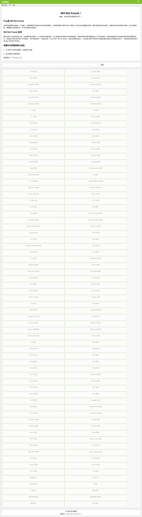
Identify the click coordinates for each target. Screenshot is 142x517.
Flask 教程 (33, 168)
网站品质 (96, 490)
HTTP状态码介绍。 (17, 58)
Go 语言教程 (33, 181)
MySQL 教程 (33, 278)
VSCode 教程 (95, 426)
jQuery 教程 (33, 233)
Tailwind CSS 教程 (95, 406)
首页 (10, 5)
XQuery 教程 (33, 464)
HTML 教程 (33, 200)
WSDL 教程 (33, 445)
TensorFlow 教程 (95, 413)
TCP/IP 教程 (33, 413)
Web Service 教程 (96, 439)
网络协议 (33, 503)
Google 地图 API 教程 (95, 181)
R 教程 (33, 342)
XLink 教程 (95, 445)
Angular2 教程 (33, 84)
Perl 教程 (33, 303)
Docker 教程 (95, 142)
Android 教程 (95, 78)
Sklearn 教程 (95, 381)
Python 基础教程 (33, 329)
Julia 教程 (95, 239)
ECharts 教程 (95, 149)
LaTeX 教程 (33, 252)
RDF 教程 (95, 342)
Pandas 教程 (95, 297)
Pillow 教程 (33, 310)
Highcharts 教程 (33, 187)
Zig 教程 (95, 471)
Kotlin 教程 (95, 245)
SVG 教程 (95, 394)
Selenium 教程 (96, 374)
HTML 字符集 (95, 194)
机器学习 (96, 477)
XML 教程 (33, 458)
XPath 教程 (96, 458)
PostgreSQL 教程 (33, 316)
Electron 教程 (95, 155)
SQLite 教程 (33, 394)
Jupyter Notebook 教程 (33, 245)
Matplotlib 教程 (33, 265)
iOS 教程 (96, 207)
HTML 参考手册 (33, 194)
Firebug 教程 (95, 162)
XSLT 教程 (33, 471)
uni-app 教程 (95, 419)
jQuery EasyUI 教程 (95, 220)
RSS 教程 (95, 355)
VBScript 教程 (33, 426)
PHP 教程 (95, 303)
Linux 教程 (95, 252)
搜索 (102, 65)
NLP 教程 (33, 284)
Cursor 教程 (33, 136)
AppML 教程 (33, 91)
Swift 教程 (33, 406)
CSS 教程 (33, 129)
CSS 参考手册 (96, 123)
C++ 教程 (33, 117)
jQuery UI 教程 (96, 226)
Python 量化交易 (33, 336)
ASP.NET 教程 (33, 97)
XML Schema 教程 (95, 452)
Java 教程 (33, 213)
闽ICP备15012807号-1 (74, 514)
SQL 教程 (95, 387)
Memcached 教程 (33, 271)
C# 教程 (95, 110)
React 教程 (33, 348)
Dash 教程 (95, 136)
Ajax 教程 (33, 78)
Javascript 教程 (33, 220)
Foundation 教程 (33, 175)
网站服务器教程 (95, 497)
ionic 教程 (33, 207)
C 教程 (33, 110)
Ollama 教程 (95, 290)
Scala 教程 (95, 368)
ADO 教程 (33, 71)
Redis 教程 (95, 348)
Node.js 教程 (95, 284)
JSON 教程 (95, 233)
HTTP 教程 (95, 200)
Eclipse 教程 (33, 155)
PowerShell (96, 316)
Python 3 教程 (96, 323)
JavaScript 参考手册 (96, 213)
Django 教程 (33, 142)
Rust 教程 (95, 361)
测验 (95, 484)
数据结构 (33, 477)
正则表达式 (33, 484)
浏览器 (33, 490)
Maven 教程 (96, 265)
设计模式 (96, 503)
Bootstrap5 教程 (95, 104)
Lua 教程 (33, 258)
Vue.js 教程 (33, 432)
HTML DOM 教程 (96, 187)
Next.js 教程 (96, 278)
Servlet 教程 (33, 381)
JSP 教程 (33, 239)
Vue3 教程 (95, 432)
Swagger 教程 (96, 400)
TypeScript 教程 (33, 419)
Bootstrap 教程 (96, 97)
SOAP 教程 (33, 387)
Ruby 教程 (33, 361)
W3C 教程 (33, 439)
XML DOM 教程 (33, 452)
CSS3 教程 (95, 129)
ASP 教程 (95, 91)
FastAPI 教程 (33, 162)
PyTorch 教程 (95, 336)
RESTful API (33, 355)
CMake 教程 (33, 123)
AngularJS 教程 (95, 84)
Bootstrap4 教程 (33, 104)
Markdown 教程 (95, 258)
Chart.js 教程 (95, 117)
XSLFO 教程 (95, 464)
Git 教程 (95, 175)
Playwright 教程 (95, 310)
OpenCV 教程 (33, 297)
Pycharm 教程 (33, 323)
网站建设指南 (33, 497)
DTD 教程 (33, 149)
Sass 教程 (33, 368)
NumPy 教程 (33, 290)
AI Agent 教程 (95, 71)
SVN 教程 (33, 400)
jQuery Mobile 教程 (33, 226)
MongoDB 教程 (95, 271)
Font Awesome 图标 (96, 168)
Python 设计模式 (95, 329)
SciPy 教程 (33, 374)
